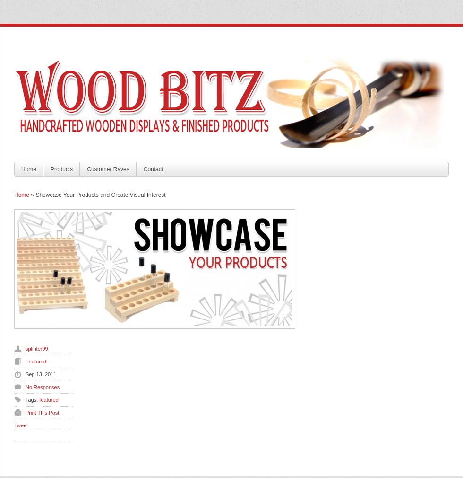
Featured (36, 361)
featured (48, 400)
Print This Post (42, 413)
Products (62, 169)
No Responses (43, 387)
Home (28, 169)
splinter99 (37, 349)
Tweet (21, 425)
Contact (153, 169)
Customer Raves (108, 169)
